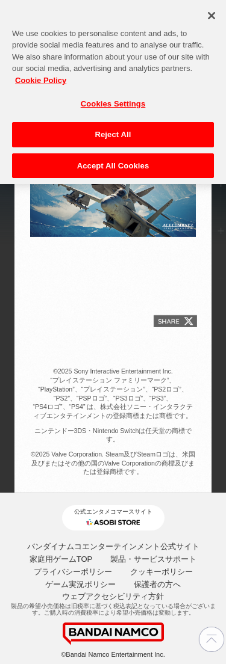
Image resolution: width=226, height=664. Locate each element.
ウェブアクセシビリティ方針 (113, 596)
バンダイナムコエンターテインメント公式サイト (113, 546)
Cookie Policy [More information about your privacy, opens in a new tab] (40, 76)
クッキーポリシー (161, 571)
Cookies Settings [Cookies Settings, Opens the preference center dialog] (113, 99)
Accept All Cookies (113, 161)
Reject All (113, 130)
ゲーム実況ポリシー (80, 584)
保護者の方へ (157, 584)
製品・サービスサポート (153, 559)
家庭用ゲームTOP (61, 559)
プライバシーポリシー (73, 571)
